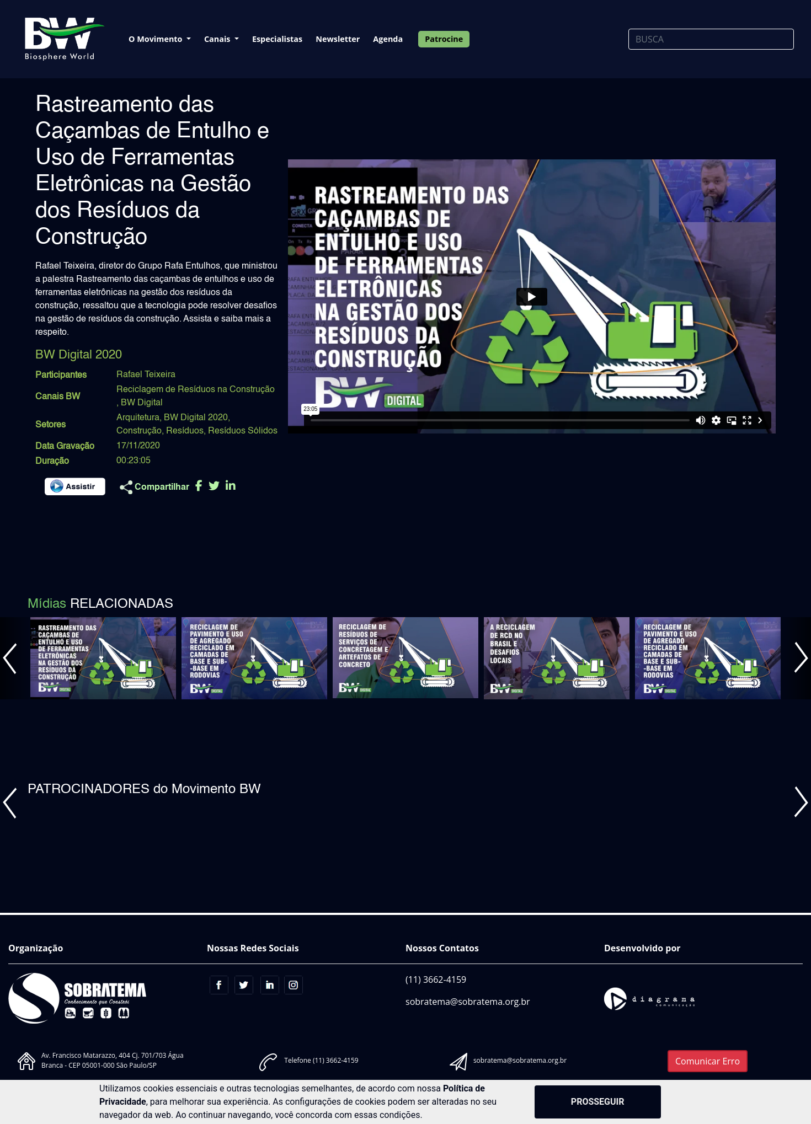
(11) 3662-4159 (436, 979)
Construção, (140, 431)
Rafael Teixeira (145, 375)
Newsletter (338, 39)
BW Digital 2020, (197, 418)
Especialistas (277, 39)
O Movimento (156, 39)
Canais (218, 39)
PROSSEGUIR (598, 1101)
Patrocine (444, 39)
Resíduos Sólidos (243, 431)
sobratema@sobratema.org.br (468, 1001)
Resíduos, (186, 431)
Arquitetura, (139, 418)
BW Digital (142, 403)
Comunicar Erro (707, 1061)
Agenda (388, 39)
